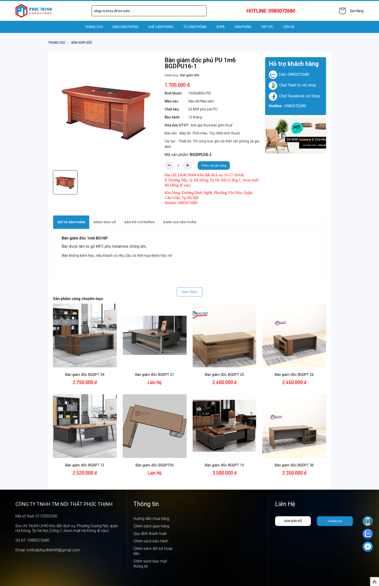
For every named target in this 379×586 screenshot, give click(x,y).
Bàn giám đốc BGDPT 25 (224, 374)
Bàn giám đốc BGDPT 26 (294, 374)
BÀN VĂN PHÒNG (125, 27)
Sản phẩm (242, 27)
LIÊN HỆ (288, 27)
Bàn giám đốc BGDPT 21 (154, 374)
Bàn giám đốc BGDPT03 (155, 465)
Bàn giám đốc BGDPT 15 (224, 465)
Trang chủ (94, 27)
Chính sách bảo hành (150, 541)
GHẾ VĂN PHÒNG (161, 27)
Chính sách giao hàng (151, 526)
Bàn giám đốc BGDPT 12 (84, 465)
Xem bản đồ (293, 521)
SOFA (220, 27)
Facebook (335, 521)
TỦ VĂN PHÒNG (195, 27)
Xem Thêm (189, 292)
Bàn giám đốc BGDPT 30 (294, 465)
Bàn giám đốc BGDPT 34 (84, 374)
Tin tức (267, 27)
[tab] (71, 222)
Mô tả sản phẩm (71, 222)
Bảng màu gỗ (105, 222)
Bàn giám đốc (81, 42)
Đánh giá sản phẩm (179, 222)
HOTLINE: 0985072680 (271, 11)
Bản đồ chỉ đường (139, 222)
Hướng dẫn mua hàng (151, 518)
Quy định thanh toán (150, 533)
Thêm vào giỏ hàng (213, 165)
